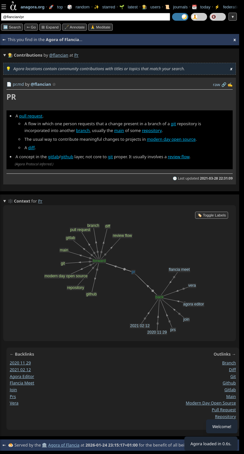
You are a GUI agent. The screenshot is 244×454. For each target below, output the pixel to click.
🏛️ (44, 445)
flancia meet (22, 383)
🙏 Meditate (100, 27)
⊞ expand (49, 27)
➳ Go (31, 27)
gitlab (53, 157)
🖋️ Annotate (74, 27)
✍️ (230, 84)
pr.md (18, 84)
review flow (179, 157)
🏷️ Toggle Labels (211, 215)
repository (152, 131)
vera (14, 403)
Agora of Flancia (63, 445)
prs (13, 396)
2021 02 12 (20, 369)
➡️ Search (12, 27)
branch (83, 131)
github (67, 157)
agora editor (22, 376)
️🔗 (224, 84)
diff (31, 147)
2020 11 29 (20, 363)
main (119, 131)
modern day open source (171, 139)
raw (216, 84)
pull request (30, 116)
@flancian (58, 55)
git (173, 124)
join (13, 390)
